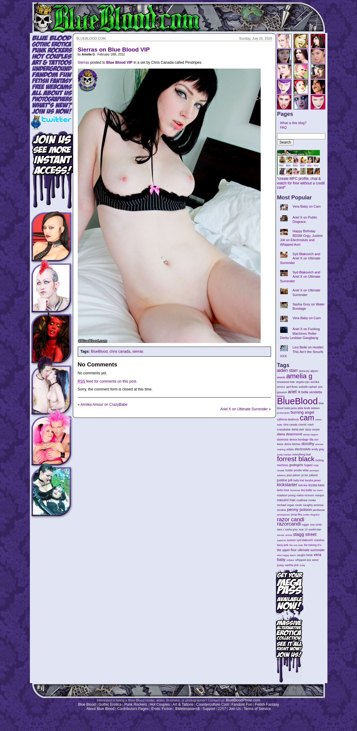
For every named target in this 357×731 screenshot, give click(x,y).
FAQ (283, 127)
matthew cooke (306, 500)
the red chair (296, 545)
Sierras (83, 62)
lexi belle (306, 490)
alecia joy (304, 371)
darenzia (282, 439)
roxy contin (316, 524)
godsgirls (296, 465)
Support (208, 709)
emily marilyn (284, 454)
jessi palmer (294, 475)
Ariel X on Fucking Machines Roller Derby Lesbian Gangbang (300, 333)
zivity (302, 565)
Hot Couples (160, 704)
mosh (298, 505)
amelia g (299, 376)
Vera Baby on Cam (307, 206)
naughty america (313, 505)
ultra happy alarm (286, 555)
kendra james (313, 480)
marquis (319, 495)
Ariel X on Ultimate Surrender (244, 409)
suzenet (291, 540)
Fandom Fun (241, 704)
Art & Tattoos (183, 704)
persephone (283, 514)
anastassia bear (286, 381)
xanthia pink (291, 565)
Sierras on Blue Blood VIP (114, 49)
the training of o (312, 545)
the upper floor (287, 550)
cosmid (302, 424)
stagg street (304, 534)
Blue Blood (87, 704)
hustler (289, 470)
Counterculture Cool (212, 704)
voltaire (290, 560)
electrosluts (303, 449)
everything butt (301, 454)
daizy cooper (312, 429)
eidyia (290, 449)
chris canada (119, 351)
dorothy (308, 444)
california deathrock (288, 419)
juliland (313, 475)
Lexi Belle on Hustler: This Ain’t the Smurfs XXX (302, 351)
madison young (286, 495)
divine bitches (292, 444)
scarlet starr (315, 529)
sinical (288, 535)
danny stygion (310, 434)
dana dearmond (289, 434)
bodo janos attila (293, 408)
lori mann (318, 490)
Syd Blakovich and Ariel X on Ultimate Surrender (300, 258)
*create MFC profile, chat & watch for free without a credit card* (301, 181)
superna (281, 540)
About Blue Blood (100, 709)
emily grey (318, 449)
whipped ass (303, 560)
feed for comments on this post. (107, 381)
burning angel (302, 412)
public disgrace (311, 514)
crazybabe (284, 429)
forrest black (296, 459)
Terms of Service (257, 709)
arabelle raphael (308, 386)
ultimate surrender (311, 550)
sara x (280, 529)
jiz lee (305, 475)
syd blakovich (305, 540)
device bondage (298, 439)
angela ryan (303, 381)
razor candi (290, 519)
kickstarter (287, 484)
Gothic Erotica (109, 704)
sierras (137, 351)
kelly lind (299, 480)
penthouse (319, 510)
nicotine (281, 510)
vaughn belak (305, 555)
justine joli (285, 480)
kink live (302, 485)
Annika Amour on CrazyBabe (103, 404)
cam (307, 417)
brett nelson (312, 408)
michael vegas (285, 505)
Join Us (235, 709)
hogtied (308, 465)
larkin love (283, 490)
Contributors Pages (132, 709)
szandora (319, 540)
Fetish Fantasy (267, 704)
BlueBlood (99, 351)
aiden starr (287, 370)
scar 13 (303, 529)
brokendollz (283, 413)
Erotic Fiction (161, 709)
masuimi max (286, 500)
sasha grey (291, 529)
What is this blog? (293, 123)
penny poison (299, 509)
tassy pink (282, 545)
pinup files (296, 514)
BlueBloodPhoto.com (243, 700)
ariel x (294, 391)
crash (310, 424)
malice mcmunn (305, 495)
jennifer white (301, 470)
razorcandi (289, 524)
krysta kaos (317, 485)
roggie (305, 524)
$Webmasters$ (187, 709)
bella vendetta (311, 392)
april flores (292, 387)
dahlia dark (297, 429)
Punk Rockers (135, 704)
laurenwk (295, 490)
